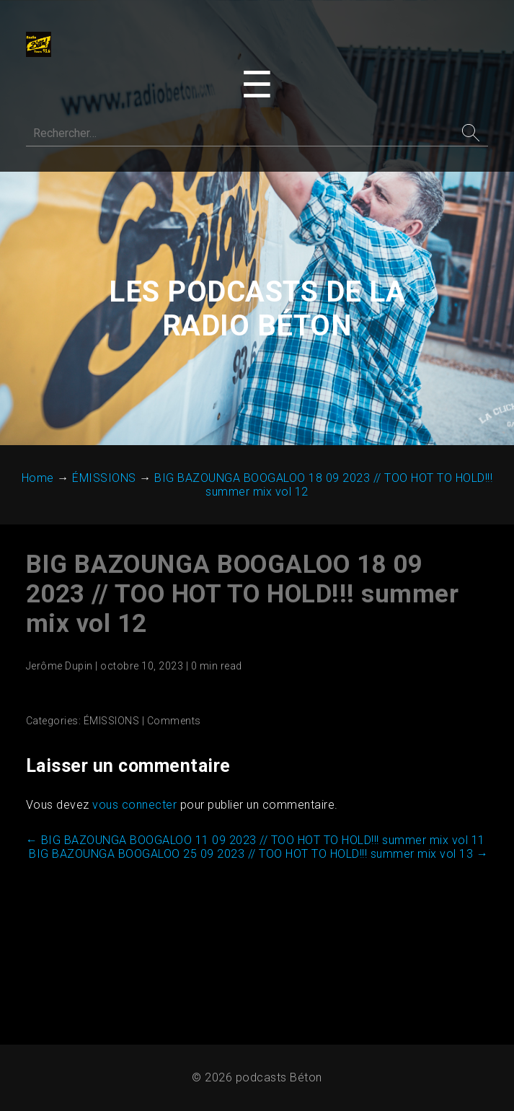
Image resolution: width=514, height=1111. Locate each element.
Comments (175, 723)
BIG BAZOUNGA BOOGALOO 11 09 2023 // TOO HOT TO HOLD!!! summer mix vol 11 (256, 842)
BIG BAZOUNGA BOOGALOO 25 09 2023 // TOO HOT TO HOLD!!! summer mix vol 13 (257, 856)
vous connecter (135, 807)
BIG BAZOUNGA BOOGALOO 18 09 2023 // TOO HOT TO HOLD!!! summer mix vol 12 (243, 596)
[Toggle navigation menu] (257, 86)
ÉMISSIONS (112, 723)
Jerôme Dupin (60, 668)
